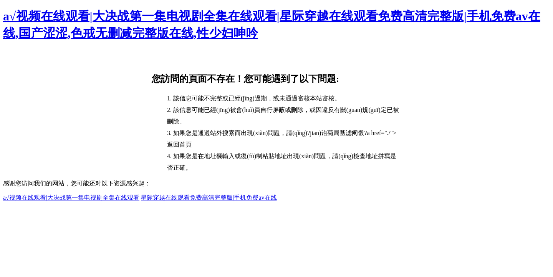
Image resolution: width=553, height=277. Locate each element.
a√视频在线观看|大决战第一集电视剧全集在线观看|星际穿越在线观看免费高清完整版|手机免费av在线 (140, 197)
